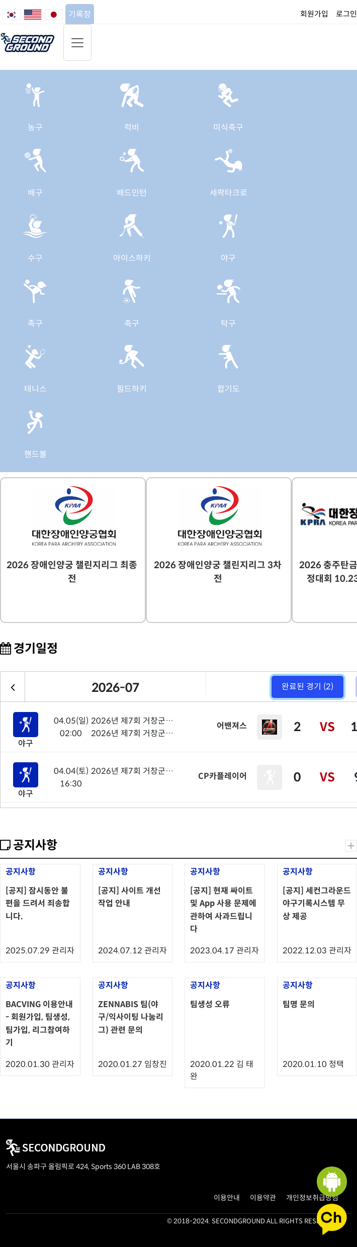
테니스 (35, 389)
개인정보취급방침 (312, 1197)
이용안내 (227, 1197)
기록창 (79, 14)
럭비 (131, 127)
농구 (35, 127)
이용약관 (263, 1197)
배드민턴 (132, 193)
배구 (35, 193)
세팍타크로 (228, 193)
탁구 (228, 323)
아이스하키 (132, 258)
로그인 (346, 14)
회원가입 (314, 14)
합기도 (228, 389)
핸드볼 (35, 454)
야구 (228, 258)
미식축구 (228, 127)
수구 (35, 258)
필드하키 (132, 389)
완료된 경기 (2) (307, 686)
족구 (35, 323)
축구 (131, 323)
